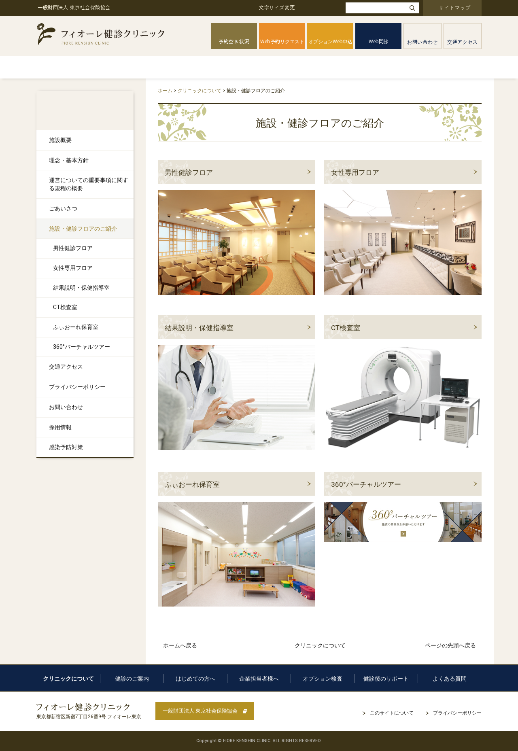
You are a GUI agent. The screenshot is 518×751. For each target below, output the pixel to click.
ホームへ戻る (180, 645)
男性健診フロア (189, 172)
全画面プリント (413, 90)
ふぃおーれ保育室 (192, 484)
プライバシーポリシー (77, 387)
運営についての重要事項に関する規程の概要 (88, 184)
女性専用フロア (355, 172)
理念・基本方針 (69, 160)
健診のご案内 (156, 67)
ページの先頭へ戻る (450, 645)
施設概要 (60, 140)
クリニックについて (94, 67)
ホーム (48, 67)
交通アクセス (66, 366)
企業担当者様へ (275, 67)
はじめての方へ (214, 67)
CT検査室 (345, 328)
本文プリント (460, 90)
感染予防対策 (66, 447)
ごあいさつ (63, 208)
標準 (309, 7)
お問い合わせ (66, 407)
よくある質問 (457, 67)
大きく (332, 7)
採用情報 (60, 427)
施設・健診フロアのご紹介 (83, 228)
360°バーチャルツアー (366, 484)
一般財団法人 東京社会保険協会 (200, 711)
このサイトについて (392, 713)
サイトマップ (455, 7)
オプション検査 (336, 67)
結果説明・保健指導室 (199, 328)
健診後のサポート (399, 67)
